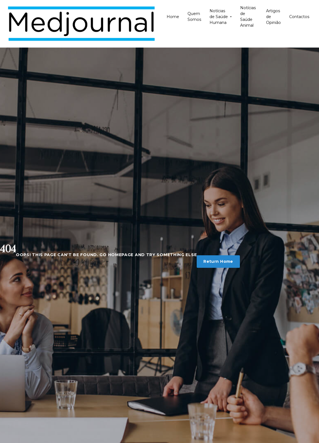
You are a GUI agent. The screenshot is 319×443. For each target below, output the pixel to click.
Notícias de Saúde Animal (248, 17)
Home (173, 16)
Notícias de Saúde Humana (221, 16)
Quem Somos (194, 16)
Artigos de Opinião (273, 16)
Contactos (299, 16)
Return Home (218, 261)
